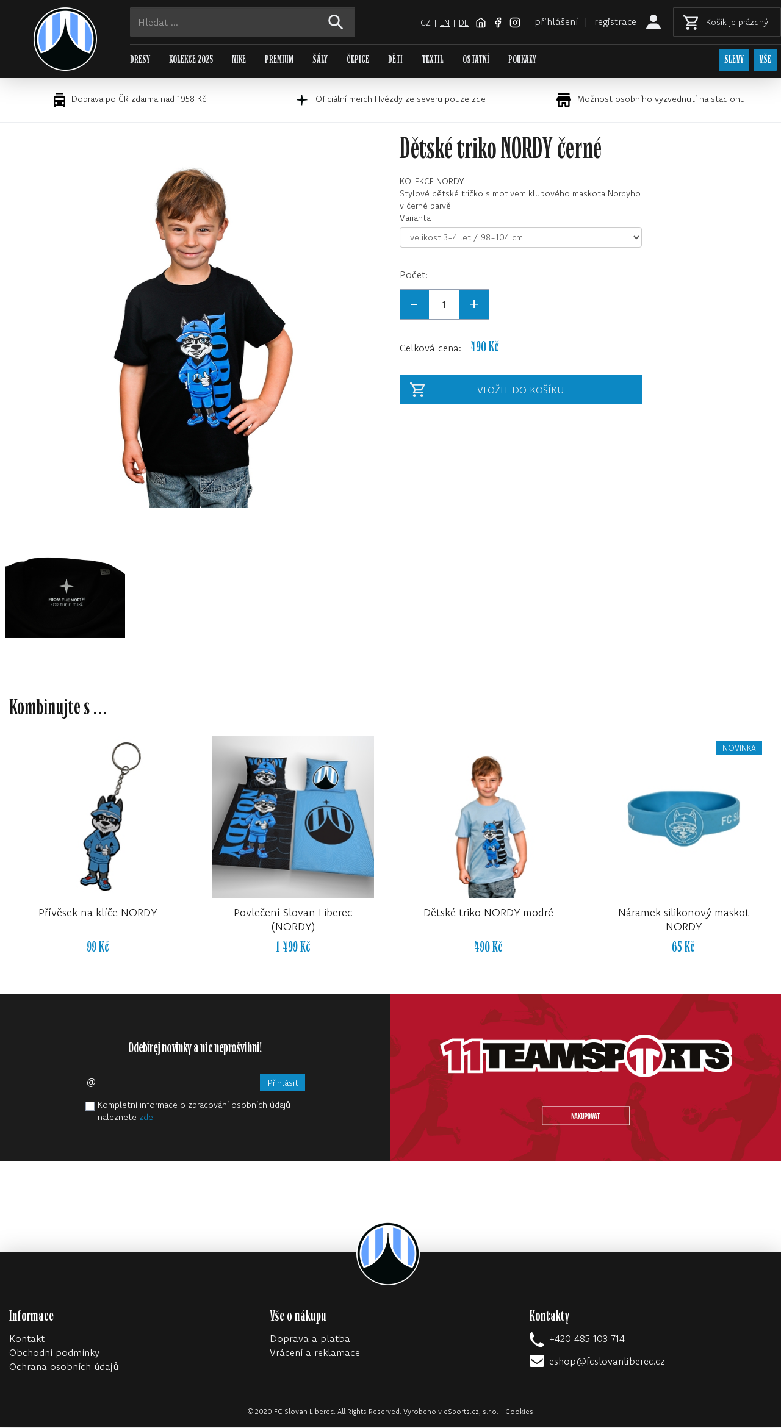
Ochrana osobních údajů (63, 1368)
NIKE (239, 59)
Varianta (415, 218)
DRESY (140, 59)
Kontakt (27, 1339)
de (463, 22)
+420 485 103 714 (587, 1339)
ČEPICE (358, 59)
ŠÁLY (320, 59)
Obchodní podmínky (54, 1353)
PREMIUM (279, 59)
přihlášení (555, 21)
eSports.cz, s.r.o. (471, 1412)
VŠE (765, 60)
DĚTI (395, 59)
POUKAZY (522, 59)
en (443, 22)
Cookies (519, 1412)
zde (146, 1118)
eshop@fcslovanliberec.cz (606, 1362)
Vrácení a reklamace (315, 1353)
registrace (615, 21)
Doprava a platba (310, 1339)
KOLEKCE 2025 (191, 59)
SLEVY (733, 60)
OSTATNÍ (475, 59)
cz (424, 22)
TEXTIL (433, 59)
